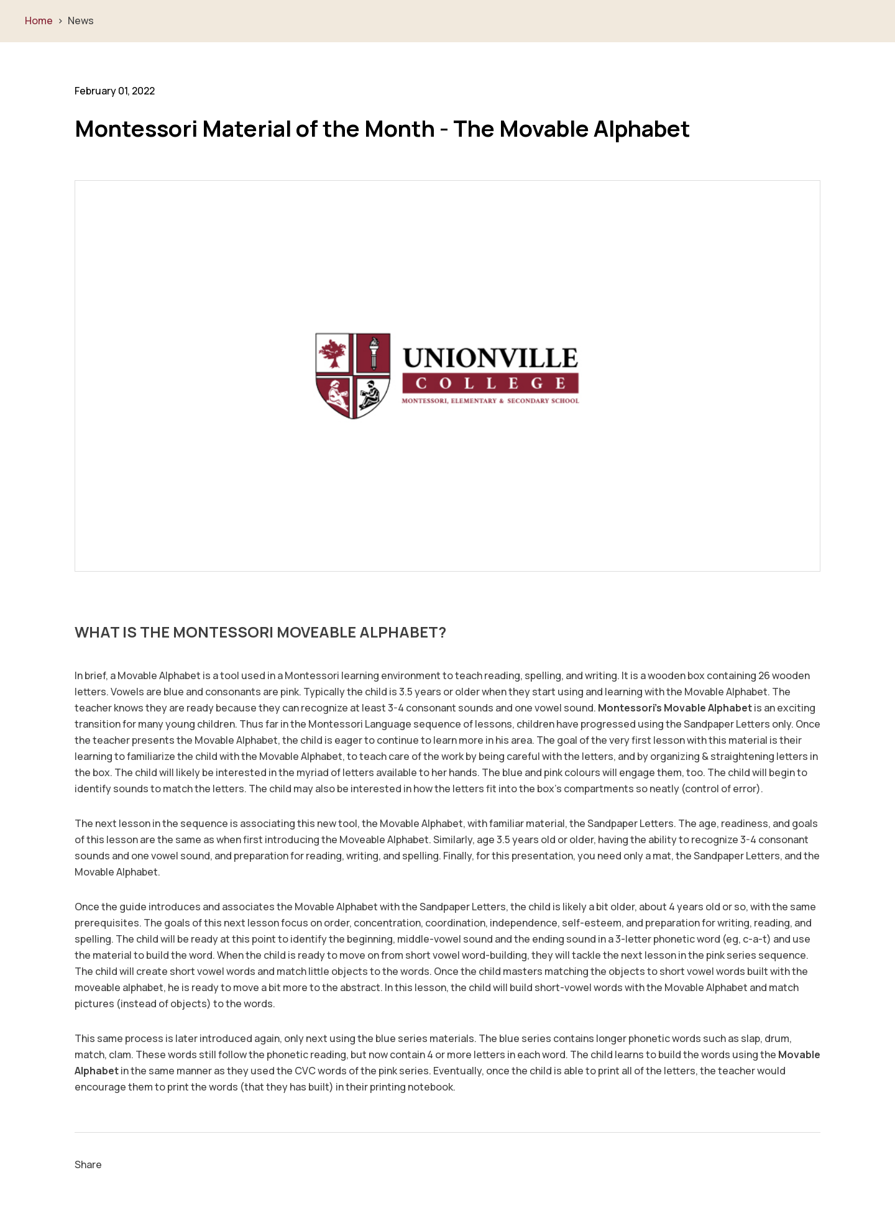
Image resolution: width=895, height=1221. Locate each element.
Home (39, 20)
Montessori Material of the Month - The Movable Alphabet (383, 128)
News (81, 20)
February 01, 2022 (115, 91)
